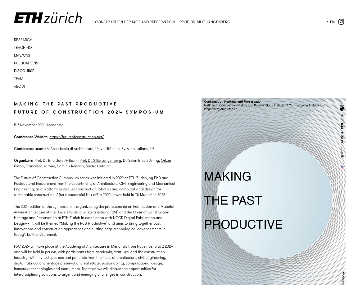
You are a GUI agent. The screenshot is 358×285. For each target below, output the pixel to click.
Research (23, 39)
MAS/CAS (22, 55)
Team (18, 78)
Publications (26, 63)
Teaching (23, 47)
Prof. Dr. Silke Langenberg (100, 160)
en (332, 22)
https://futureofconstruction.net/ (76, 136)
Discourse (24, 70)
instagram (341, 22)
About (19, 86)
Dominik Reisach (70, 166)
